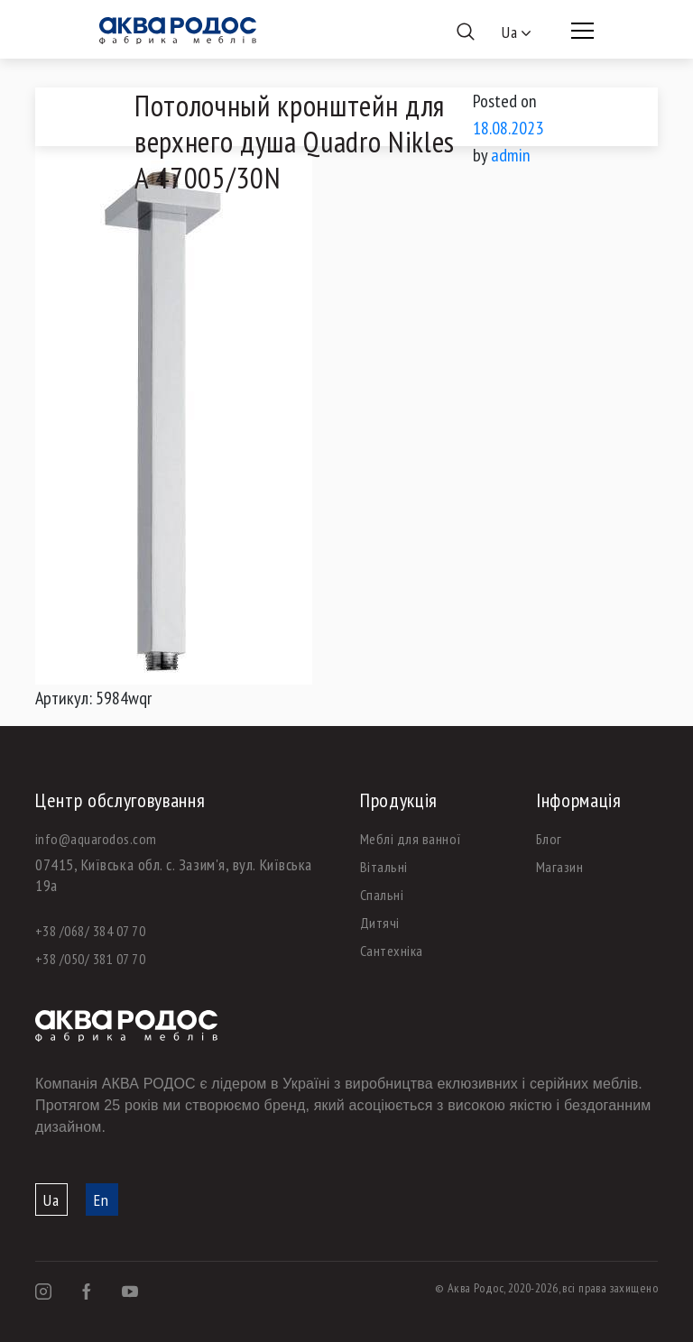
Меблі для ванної (411, 839)
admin (511, 155)
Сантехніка (391, 951)
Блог (549, 839)
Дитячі (380, 923)
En (101, 1200)
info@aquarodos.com (96, 839)
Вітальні (384, 867)
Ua (51, 1200)
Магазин (559, 867)
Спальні (381, 895)
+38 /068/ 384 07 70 (90, 931)
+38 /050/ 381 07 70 (90, 959)
